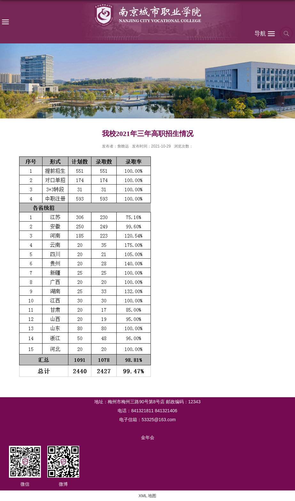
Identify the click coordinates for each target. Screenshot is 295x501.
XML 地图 (148, 495)
